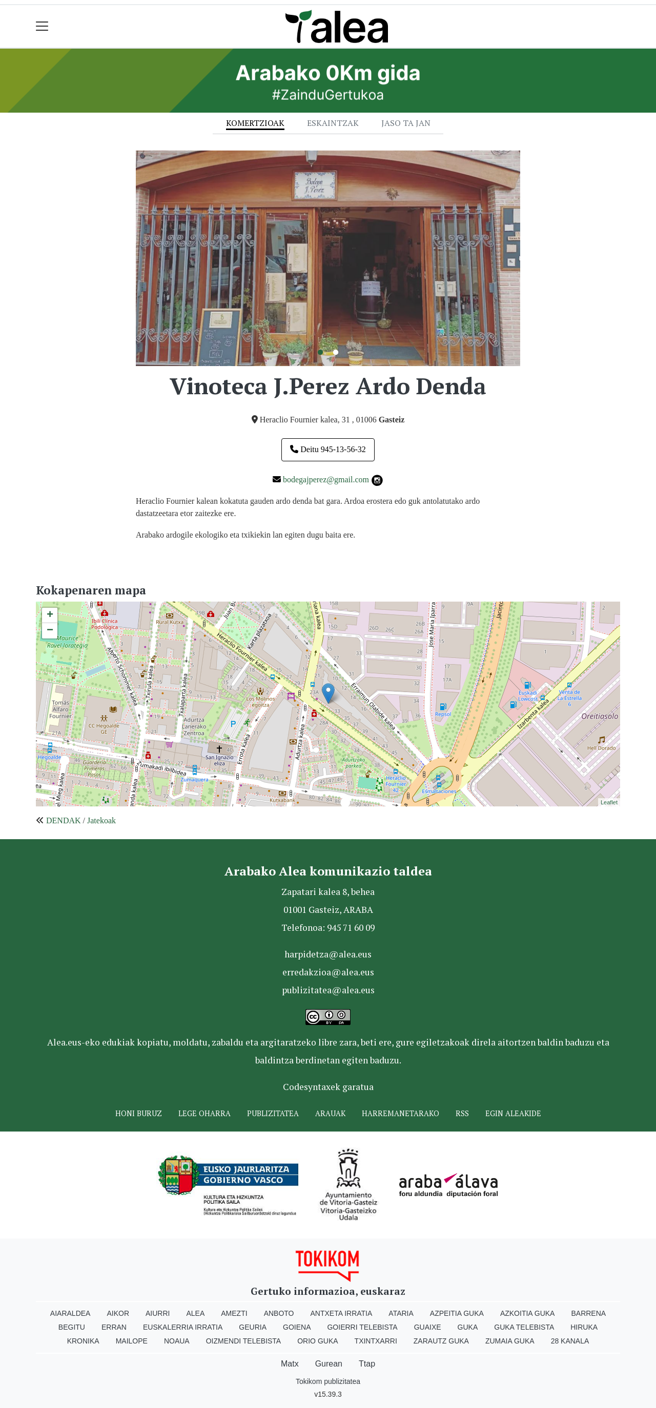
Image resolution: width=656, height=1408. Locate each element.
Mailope (132, 1341)
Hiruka (584, 1327)
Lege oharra (204, 1113)
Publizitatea (273, 1113)
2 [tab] (336, 353)
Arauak (330, 1113)
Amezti (234, 1313)
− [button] (50, 630)
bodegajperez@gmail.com (326, 479)
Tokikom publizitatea (328, 1381)
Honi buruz (138, 1113)
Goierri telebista (362, 1327)
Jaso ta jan (405, 123)
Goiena (297, 1327)
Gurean (328, 1363)
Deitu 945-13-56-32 (328, 449)
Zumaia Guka (510, 1341)
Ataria (401, 1313)
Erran (114, 1327)
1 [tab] (320, 353)
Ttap (367, 1363)
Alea (195, 1313)
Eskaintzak (333, 123)
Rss (462, 1113)
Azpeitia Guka (457, 1313)
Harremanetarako (400, 1113)
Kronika (83, 1341)
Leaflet (609, 802)
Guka (468, 1327)
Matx (290, 1363)
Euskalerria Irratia (182, 1327)
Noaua (177, 1341)
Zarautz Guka (441, 1341)
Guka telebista (524, 1327)
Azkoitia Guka (527, 1313)
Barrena (588, 1313)
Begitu (71, 1327)
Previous (128, 258)
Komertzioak (255, 123)
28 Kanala (570, 1341)
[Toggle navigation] (42, 26)
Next (528, 258)
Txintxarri (376, 1341)
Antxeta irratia (342, 1313)
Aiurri (158, 1313)
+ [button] (50, 615)
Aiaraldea (70, 1313)
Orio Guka (317, 1341)
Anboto (279, 1313)
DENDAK (63, 820)
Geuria (252, 1327)
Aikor (118, 1313)
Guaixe (427, 1327)
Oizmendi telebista (243, 1341)
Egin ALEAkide (513, 1113)
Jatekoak (101, 820)
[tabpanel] (328, 258)
